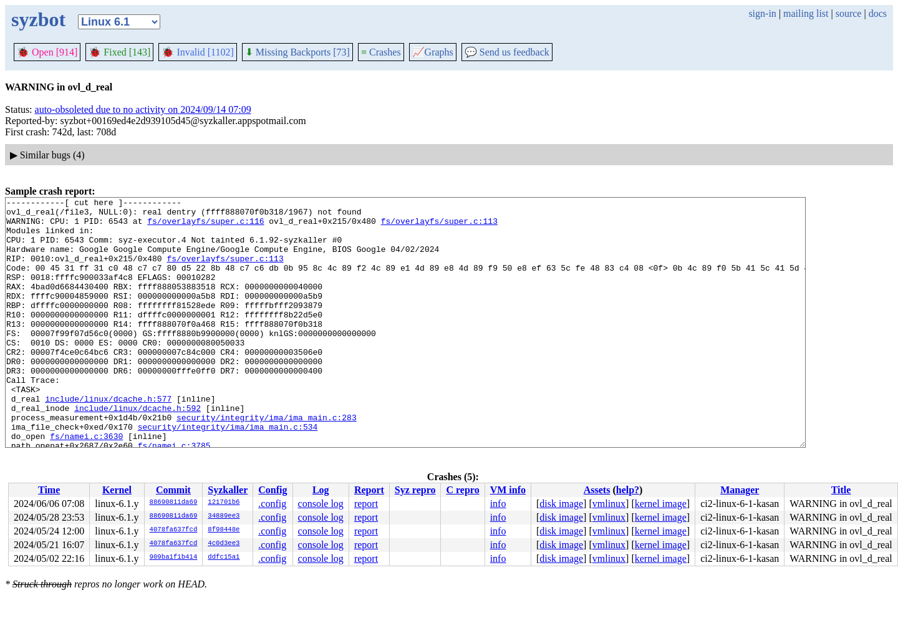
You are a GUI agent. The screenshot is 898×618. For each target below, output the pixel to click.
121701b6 (223, 502)
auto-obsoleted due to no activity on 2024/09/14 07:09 (143, 109)
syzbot (38, 19)
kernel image (661, 503)
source (849, 13)
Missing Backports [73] (297, 52)
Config (272, 490)
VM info (508, 490)
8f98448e (223, 530)
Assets (597, 490)
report (366, 503)
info (498, 503)
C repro (462, 490)
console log (321, 503)
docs (878, 13)
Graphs (432, 52)
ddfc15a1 (223, 557)
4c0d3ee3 (223, 543)
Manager (739, 490)
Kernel (117, 490)
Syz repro (415, 490)
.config (272, 503)
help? (627, 490)
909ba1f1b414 (174, 557)
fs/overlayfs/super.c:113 (439, 226)
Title (841, 490)
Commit (173, 490)
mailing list (805, 13)
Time (49, 490)
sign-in (762, 13)
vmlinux (608, 503)
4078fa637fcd (174, 530)
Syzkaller (228, 490)
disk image (561, 503)
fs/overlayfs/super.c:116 (205, 226)
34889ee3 (223, 516)
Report (369, 490)
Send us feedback (507, 52)
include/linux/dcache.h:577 (108, 439)
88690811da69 (174, 502)
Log (320, 490)
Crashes (381, 52)
